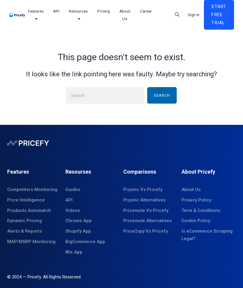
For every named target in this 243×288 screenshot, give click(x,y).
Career (146, 11)
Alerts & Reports (24, 231)
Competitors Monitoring (32, 189)
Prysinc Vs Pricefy (142, 189)
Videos (72, 210)
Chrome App (78, 220)
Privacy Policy (196, 200)
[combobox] (105, 95)
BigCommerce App (85, 241)
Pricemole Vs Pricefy (145, 210)
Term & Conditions (201, 210)
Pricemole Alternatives (147, 220)
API (56, 11)
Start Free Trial (218, 14)
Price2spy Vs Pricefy (145, 231)
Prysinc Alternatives (144, 200)
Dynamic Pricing (24, 220)
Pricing (103, 11)
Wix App (73, 252)
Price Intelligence (26, 200)
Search (162, 95)
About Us (191, 189)
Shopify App (78, 231)
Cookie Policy (196, 220)
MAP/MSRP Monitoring (31, 241)
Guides (72, 189)
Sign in (193, 14)
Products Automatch (29, 210)
